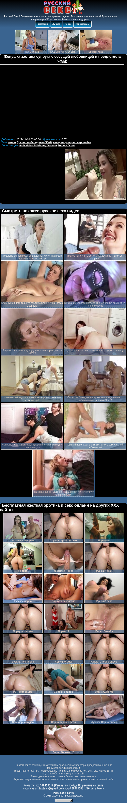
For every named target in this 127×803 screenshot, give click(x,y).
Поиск (68, 24)
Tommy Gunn (66, 145)
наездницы (60, 142)
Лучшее (56, 24)
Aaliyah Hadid (28, 145)
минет (12, 142)
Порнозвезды (82, 24)
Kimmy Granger (47, 145)
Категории (42, 24)
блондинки (37, 142)
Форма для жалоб (63, 792)
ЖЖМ (48, 142)
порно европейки (79, 142)
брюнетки (23, 142)
